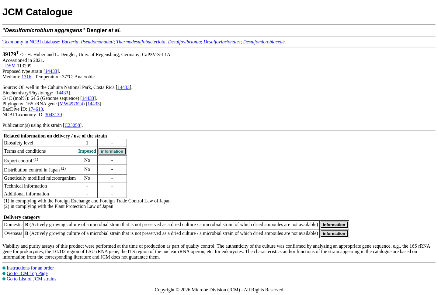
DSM (10, 65)
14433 (51, 71)
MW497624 (71, 103)
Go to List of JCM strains (31, 278)
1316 (26, 76)
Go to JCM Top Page (27, 273)
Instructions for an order (30, 267)
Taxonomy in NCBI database (30, 41)
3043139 (53, 114)
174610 (35, 109)
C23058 (72, 125)
